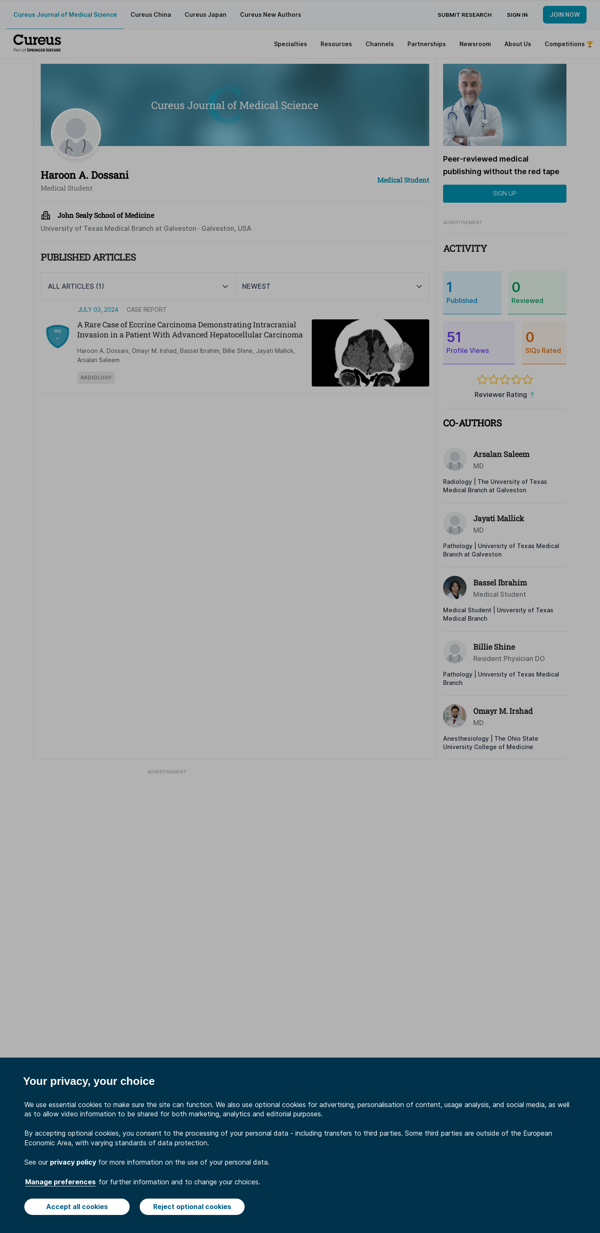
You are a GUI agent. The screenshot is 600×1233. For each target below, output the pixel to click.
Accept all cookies (77, 1206)
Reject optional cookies (192, 1206)
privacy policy (73, 1162)
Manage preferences (60, 1182)
